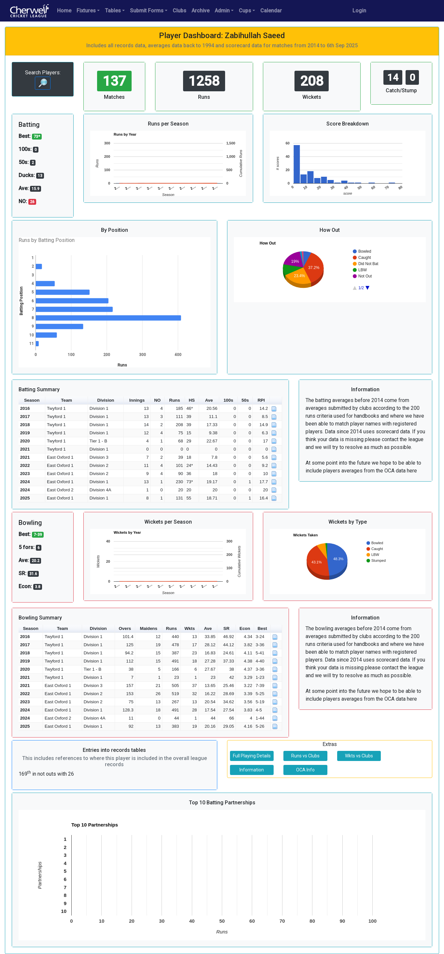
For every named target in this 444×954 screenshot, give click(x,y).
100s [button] (228, 400)
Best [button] (262, 628)
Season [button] (31, 400)
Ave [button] (209, 400)
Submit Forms (147, 10)
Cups (245, 10)
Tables (113, 10)
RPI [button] (261, 400)
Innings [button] (137, 400)
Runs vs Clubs (305, 755)
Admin (222, 10)
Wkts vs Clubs (359, 755)
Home (64, 10)
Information (251, 769)
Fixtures (86, 10)
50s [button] (245, 400)
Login (359, 10)
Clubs (179, 10)
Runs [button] (174, 400)
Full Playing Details (252, 755)
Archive (200, 10)
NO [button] (157, 400)
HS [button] (192, 400)
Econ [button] (244, 628)
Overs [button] (125, 628)
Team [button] (66, 400)
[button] (276, 400)
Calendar (271, 10)
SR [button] (226, 628)
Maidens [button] (148, 628)
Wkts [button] (189, 628)
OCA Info (305, 769)
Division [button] (105, 400)
